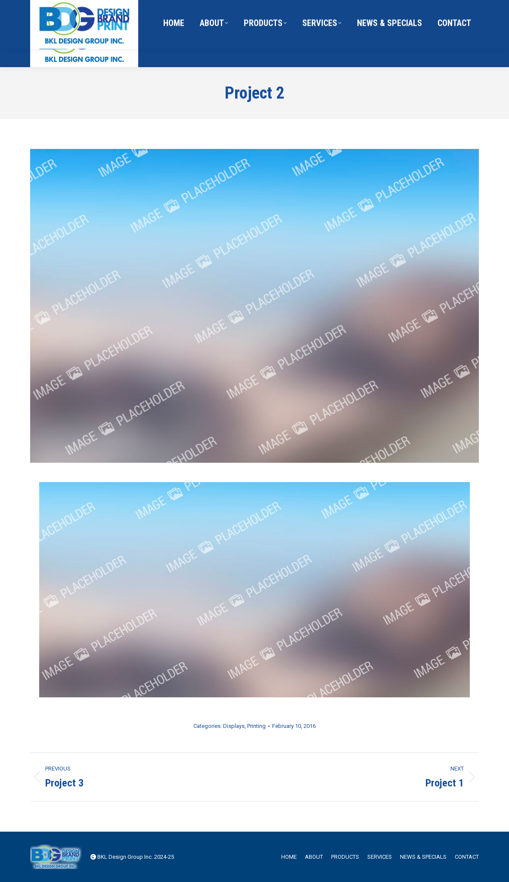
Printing (256, 726)
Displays (234, 726)
